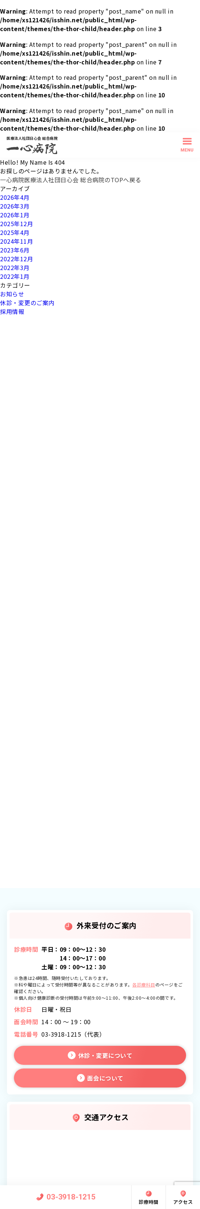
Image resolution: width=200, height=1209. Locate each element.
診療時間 (149, 1201)
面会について (105, 1078)
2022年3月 (15, 267)
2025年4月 (15, 232)
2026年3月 (15, 206)
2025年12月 (16, 223)
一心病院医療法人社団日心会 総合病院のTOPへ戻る (70, 179)
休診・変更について (105, 1055)
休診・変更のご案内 (27, 302)
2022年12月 (16, 258)
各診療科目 (143, 984)
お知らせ (12, 293)
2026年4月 (15, 197)
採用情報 (12, 311)
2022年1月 (15, 276)
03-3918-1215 (71, 1197)
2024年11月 (16, 241)
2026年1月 (15, 214)
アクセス (183, 1201)
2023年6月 (15, 250)
